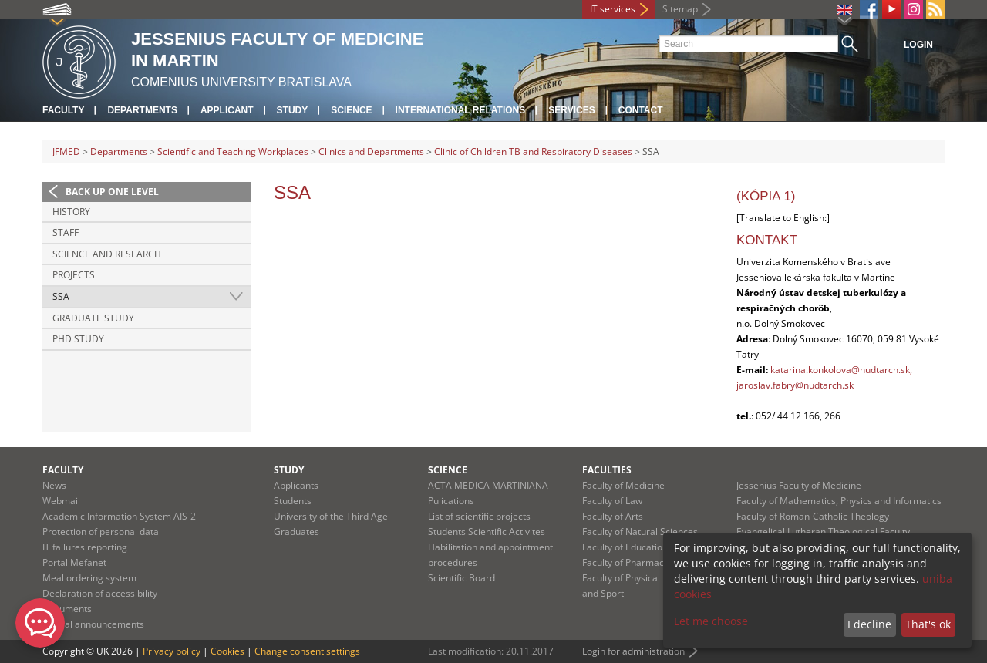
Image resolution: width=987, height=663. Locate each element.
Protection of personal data (100, 531)
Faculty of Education (625, 547)
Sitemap (680, 8)
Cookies (227, 651)
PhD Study (78, 338)
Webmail (61, 500)
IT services (612, 8)
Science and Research (106, 254)
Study (292, 110)
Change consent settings (307, 651)
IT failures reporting (84, 547)
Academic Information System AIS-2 (119, 516)
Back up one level (112, 191)
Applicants (296, 485)
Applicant (227, 110)
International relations (461, 110)
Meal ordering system (89, 577)
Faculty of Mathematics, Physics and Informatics (839, 500)
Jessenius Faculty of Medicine (798, 485)
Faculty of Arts (612, 516)
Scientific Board (461, 577)
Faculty (63, 110)
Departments (142, 110)
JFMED (66, 151)
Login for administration (633, 651)
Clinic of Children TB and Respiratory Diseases (533, 151)
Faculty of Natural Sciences (640, 531)
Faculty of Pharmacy (625, 562)
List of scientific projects (479, 516)
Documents (67, 608)
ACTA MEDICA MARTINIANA (488, 485)
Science (351, 110)
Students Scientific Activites (486, 531)
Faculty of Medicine (623, 485)
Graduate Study (93, 318)
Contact (640, 110)
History (71, 211)
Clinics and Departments (371, 151)
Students (293, 500)
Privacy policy (171, 651)
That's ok (928, 624)
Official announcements (93, 624)
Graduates (296, 531)
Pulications (451, 500)
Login (918, 44)
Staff (65, 232)
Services (571, 110)
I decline (869, 624)
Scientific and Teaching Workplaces (232, 151)
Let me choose (711, 621)
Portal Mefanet (74, 562)
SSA (60, 296)
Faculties (607, 469)
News (54, 485)
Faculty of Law (612, 500)
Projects (73, 274)
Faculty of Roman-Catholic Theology (812, 516)
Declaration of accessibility (99, 593)
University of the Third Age (331, 516)
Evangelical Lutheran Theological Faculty (823, 531)
